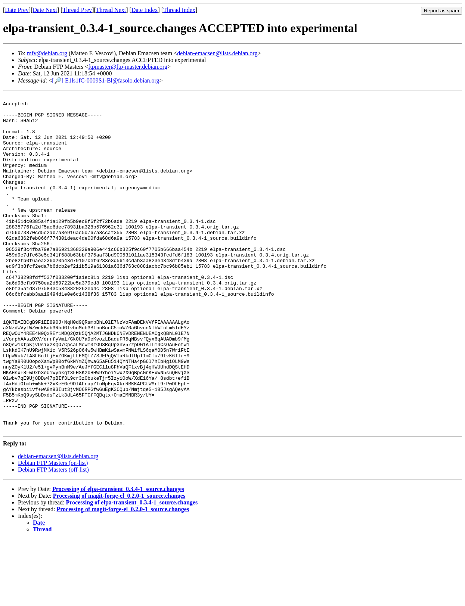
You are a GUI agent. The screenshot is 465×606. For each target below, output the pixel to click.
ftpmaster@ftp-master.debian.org (127, 66)
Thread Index (179, 10)
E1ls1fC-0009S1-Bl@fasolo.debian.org (112, 80)
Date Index (144, 10)
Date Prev (17, 10)
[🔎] (57, 80)
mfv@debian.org (47, 53)
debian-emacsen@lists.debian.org (217, 53)
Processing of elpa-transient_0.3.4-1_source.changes (118, 556)
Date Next (45, 10)
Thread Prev (77, 10)
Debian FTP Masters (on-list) (53, 530)
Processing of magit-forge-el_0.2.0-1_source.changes (119, 563)
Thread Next (111, 10)
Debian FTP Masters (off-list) (53, 537)
